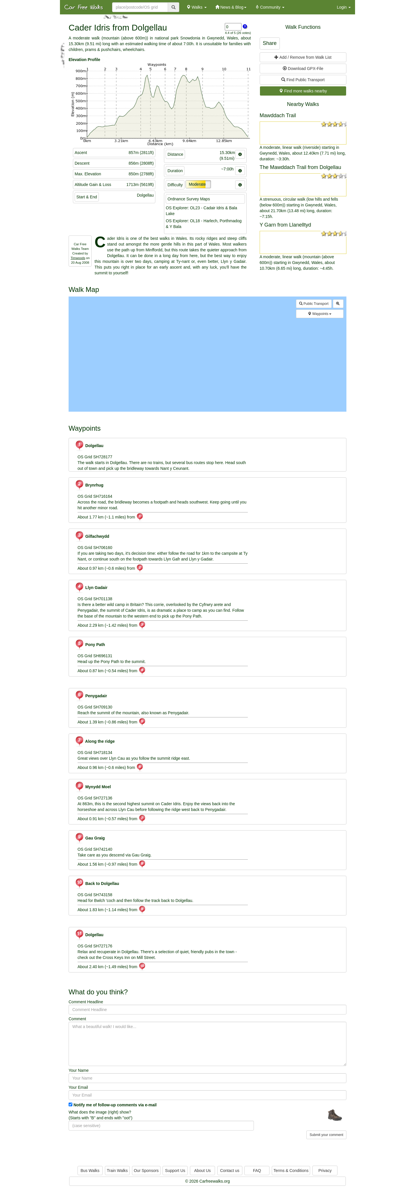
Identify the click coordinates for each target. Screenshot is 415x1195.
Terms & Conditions (290, 1170)
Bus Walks (89, 1170)
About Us (202, 1170)
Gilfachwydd (92, 536)
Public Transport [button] (314, 304)
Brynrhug (89, 485)
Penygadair (91, 696)
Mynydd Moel (93, 786)
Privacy (325, 1170)
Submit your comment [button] (326, 1135)
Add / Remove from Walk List (302, 57)
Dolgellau (89, 445)
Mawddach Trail (278, 115)
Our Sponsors (146, 1170)
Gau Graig (90, 838)
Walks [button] (196, 7)
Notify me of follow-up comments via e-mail (115, 1105)
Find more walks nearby (303, 91)
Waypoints (319, 314)
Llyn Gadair (91, 587)
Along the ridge (95, 741)
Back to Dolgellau (97, 883)
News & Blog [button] (230, 7)
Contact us (229, 1170)
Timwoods (78, 258)
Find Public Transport (303, 79)
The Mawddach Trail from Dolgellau (300, 167)
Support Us (175, 1170)
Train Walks (117, 1170)
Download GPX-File (303, 68)
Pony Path (90, 644)
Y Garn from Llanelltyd (285, 225)
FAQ (257, 1170)
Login (344, 7)
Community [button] (270, 7)
